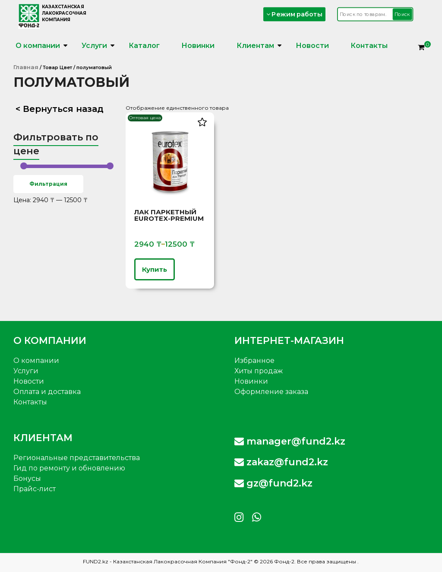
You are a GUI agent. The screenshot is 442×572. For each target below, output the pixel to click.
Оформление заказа (271, 392)
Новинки (198, 45)
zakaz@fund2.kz (281, 462)
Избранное (254, 360)
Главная (25, 67)
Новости (312, 45)
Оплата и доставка (47, 392)
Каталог (144, 45)
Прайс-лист (34, 489)
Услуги (94, 45)
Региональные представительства (76, 458)
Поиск (402, 14)
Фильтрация (48, 184)
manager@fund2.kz (289, 441)
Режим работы (294, 14)
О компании (38, 45)
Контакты (369, 45)
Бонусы (27, 478)
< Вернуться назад (60, 109)
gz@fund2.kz (273, 483)
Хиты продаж (258, 371)
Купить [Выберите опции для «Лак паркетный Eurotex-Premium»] (154, 269)
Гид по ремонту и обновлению (69, 468)
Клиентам (255, 45)
